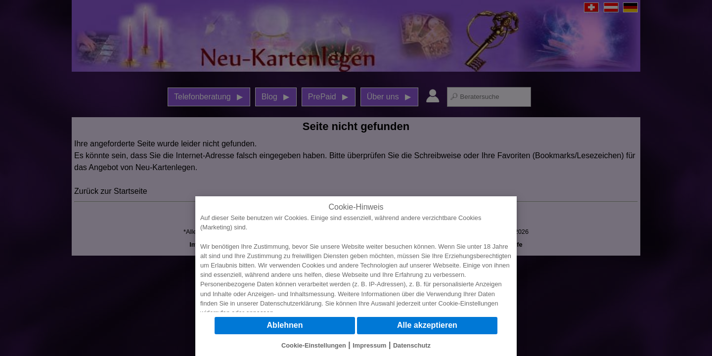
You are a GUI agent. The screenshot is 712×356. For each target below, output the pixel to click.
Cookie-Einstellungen (468, 303)
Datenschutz (412, 345)
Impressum (369, 345)
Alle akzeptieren (427, 325)
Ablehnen (285, 325)
